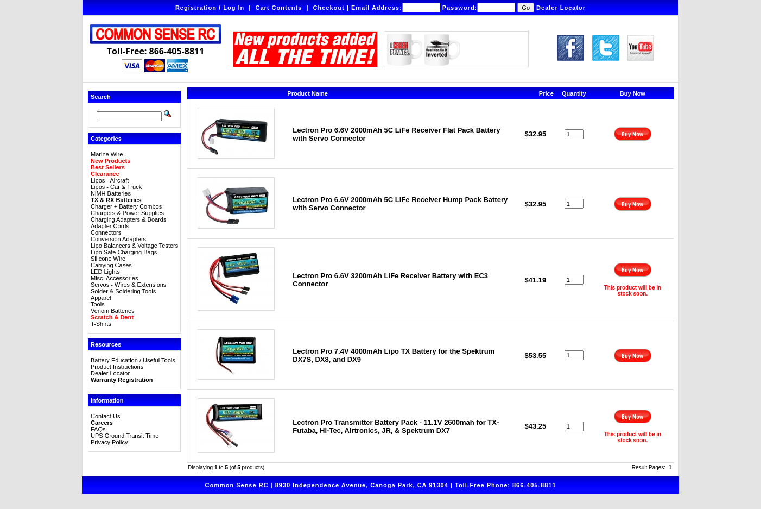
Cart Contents (279, 7)
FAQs (98, 429)
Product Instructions (117, 366)
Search (101, 96)
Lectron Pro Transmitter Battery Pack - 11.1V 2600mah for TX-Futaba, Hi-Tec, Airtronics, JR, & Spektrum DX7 (396, 426)
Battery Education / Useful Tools (133, 360)
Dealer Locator (561, 7)
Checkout (329, 7)
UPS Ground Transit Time (124, 435)
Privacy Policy (109, 442)
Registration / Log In (209, 7)
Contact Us (105, 416)
